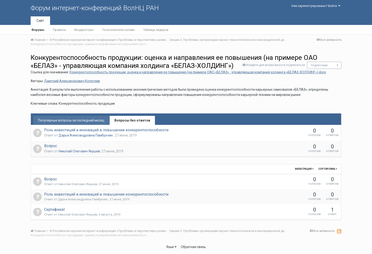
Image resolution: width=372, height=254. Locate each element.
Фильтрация (304, 169)
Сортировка (327, 169)
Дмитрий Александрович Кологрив (72, 81)
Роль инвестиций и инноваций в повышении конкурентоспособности (106, 130)
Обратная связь (193, 247)
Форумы (37, 30)
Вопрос (50, 146)
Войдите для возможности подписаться (275, 65)
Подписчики (319, 65)
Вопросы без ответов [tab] (132, 120)
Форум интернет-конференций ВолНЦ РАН (95, 8)
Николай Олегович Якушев (79, 151)
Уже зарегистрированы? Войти (315, 6)
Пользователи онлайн (118, 30)
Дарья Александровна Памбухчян (86, 135)
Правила (59, 30)
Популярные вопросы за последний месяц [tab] (71, 120)
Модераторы (84, 30)
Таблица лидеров (155, 30)
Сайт (40, 21)
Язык (171, 247)
